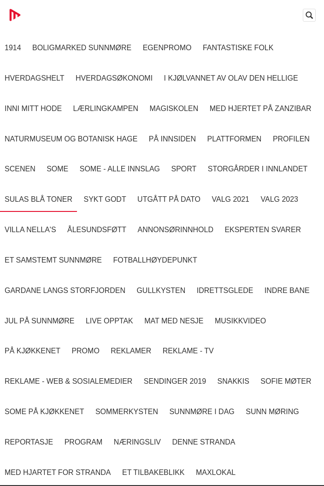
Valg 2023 (279, 199)
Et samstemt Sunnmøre (53, 260)
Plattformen (234, 139)
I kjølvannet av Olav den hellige (231, 78)
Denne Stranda (204, 442)
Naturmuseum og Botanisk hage (71, 139)
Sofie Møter (285, 381)
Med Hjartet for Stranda (58, 472)
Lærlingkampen (105, 108)
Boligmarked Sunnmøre (81, 48)
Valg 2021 (230, 199)
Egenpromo (167, 48)
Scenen (20, 169)
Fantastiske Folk (238, 48)
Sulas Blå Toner (38, 199)
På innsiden (172, 139)
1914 (13, 48)
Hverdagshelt (35, 78)
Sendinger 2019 (175, 381)
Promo (85, 351)
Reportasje (29, 442)
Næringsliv (137, 442)
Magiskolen (173, 108)
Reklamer (131, 351)
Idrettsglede (225, 290)
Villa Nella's (30, 230)
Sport (183, 169)
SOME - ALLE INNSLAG (120, 169)
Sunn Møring (272, 412)
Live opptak (109, 321)
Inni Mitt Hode (33, 108)
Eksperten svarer (262, 230)
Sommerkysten (126, 412)
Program (84, 442)
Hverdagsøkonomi (114, 78)
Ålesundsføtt (96, 230)
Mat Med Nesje (173, 321)
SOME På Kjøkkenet (44, 412)
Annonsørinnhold (175, 230)
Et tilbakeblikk (153, 472)
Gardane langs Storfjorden (65, 290)
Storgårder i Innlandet (258, 169)
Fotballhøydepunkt (155, 260)
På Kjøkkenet (32, 351)
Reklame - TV (188, 351)
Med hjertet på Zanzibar (261, 108)
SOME (57, 169)
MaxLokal (216, 472)
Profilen (291, 139)
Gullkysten (160, 290)
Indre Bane (287, 290)
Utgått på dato (168, 199)
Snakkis (233, 381)
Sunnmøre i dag (201, 412)
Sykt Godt (104, 199)
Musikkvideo (240, 321)
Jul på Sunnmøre (39, 321)
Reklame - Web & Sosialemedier (68, 381)
